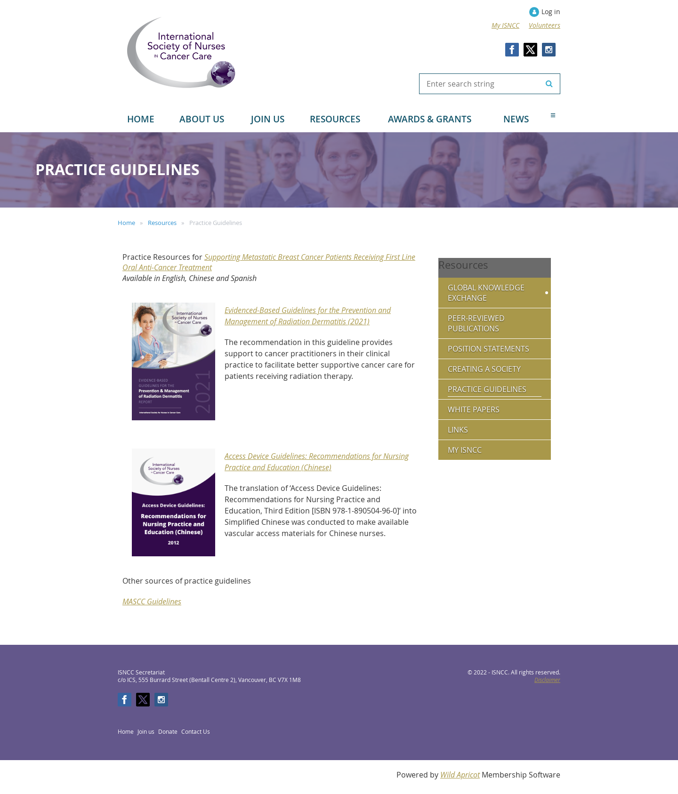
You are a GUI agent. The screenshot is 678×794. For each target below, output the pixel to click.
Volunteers (544, 25)
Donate (168, 731)
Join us (145, 731)
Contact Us (195, 731)
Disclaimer (547, 679)
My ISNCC (505, 25)
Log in (550, 11)
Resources (162, 222)
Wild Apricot (460, 775)
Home (126, 222)
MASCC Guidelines (151, 601)
